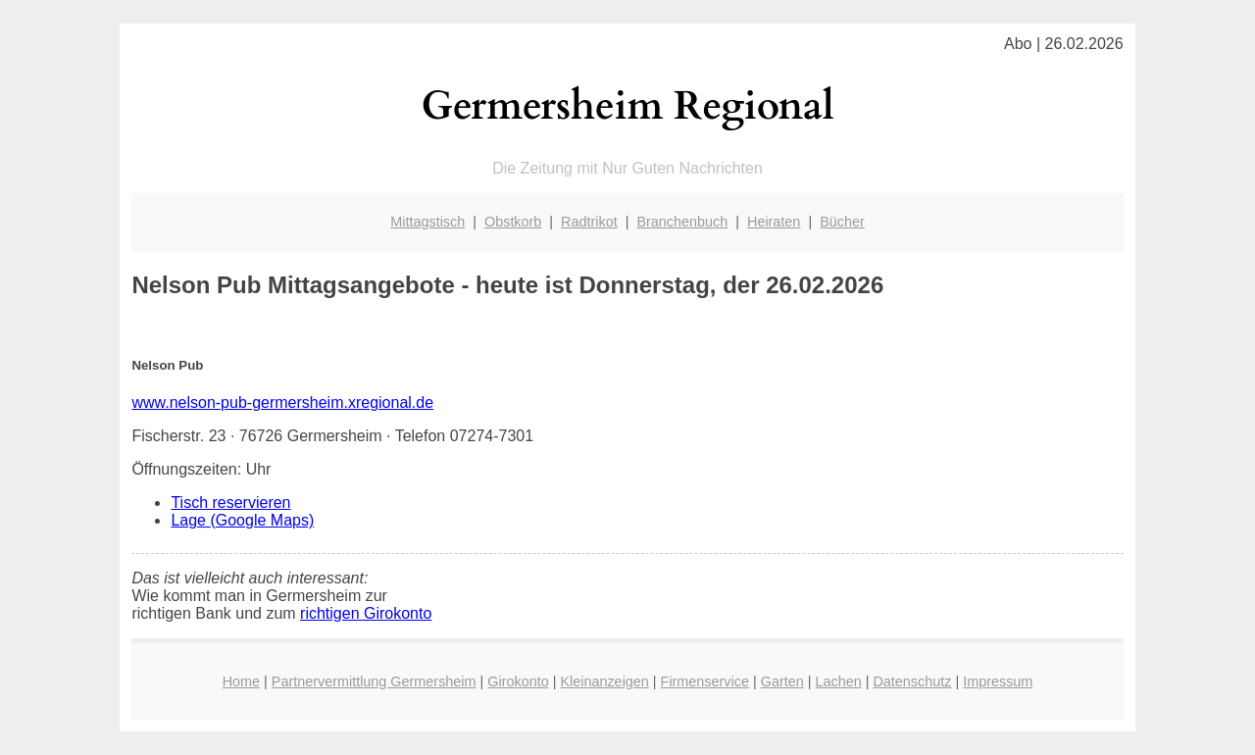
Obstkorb (512, 221)
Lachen (838, 681)
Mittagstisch (427, 221)
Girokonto (517, 681)
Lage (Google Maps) (242, 520)
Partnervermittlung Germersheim (374, 681)
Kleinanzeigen (604, 681)
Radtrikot (589, 221)
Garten (782, 681)
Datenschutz (912, 681)
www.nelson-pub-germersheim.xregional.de (282, 402)
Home (241, 681)
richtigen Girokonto (365, 613)
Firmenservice (705, 681)
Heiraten (773, 221)
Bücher (842, 221)
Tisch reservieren (230, 502)
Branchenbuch (682, 221)
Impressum (997, 681)
